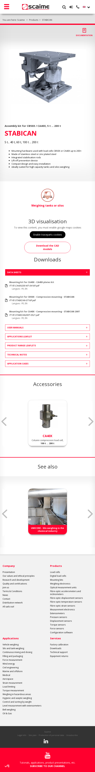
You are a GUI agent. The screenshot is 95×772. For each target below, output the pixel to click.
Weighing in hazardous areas (17, 694)
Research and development (16, 579)
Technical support (59, 652)
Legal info (21, 735)
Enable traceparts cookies (47, 234)
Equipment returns (59, 656)
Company (9, 566)
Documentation (84, 35)
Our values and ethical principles (18, 575)
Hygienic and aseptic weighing (17, 698)
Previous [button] (4, 421)
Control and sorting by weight (17, 701)
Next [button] (91, 421)
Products (56, 566)
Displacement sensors (61, 620)
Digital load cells (58, 575)
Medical (6, 675)
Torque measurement (13, 690)
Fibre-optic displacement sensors (66, 598)
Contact (6, 598)
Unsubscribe (72, 735)
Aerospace (8, 678)
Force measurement (12, 659)
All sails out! (8, 606)
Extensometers (57, 613)
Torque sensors (58, 624)
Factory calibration (59, 644)
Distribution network (13, 602)
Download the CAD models (47, 247)
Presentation (9, 572)
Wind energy (9, 663)
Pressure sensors (58, 617)
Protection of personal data (51, 735)
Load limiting (9, 686)
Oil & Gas (7, 713)
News (5, 595)
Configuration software (61, 632)
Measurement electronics (62, 609)
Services (55, 638)
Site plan (32, 735)
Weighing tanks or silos (47, 198)
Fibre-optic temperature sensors (66, 601)
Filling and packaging (13, 656)
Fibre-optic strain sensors (62, 605)
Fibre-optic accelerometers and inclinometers (65, 593)
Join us (6, 587)
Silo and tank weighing (13, 648)
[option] (47, 76)
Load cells (55, 572)
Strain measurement (12, 682)
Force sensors (57, 628)
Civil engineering (11, 667)
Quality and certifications (15, 583)
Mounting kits (56, 579)
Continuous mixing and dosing (17, 652)
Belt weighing (9, 709)
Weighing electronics (60, 583)
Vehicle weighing (11, 644)
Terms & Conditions (12, 591)
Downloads (55, 648)
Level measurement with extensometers (22, 705)
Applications (11, 638)
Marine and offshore (13, 671)
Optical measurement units (63, 587)
